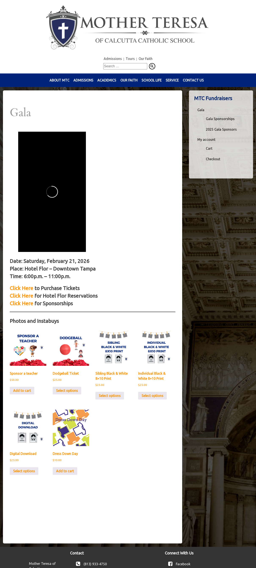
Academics (106, 80)
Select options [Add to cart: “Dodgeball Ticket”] (67, 390)
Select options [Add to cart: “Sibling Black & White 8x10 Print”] (110, 396)
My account (206, 139)
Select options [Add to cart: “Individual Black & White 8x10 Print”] (152, 396)
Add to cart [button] (22, 390)
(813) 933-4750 (95, 564)
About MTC (59, 80)
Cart (209, 148)
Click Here (21, 288)
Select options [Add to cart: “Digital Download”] (24, 471)
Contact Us (193, 80)
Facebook (183, 564)
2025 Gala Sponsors (221, 129)
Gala (200, 110)
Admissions (113, 59)
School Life (152, 80)
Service (172, 80)
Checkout (213, 159)
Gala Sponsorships (220, 119)
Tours (130, 59)
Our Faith (146, 59)
